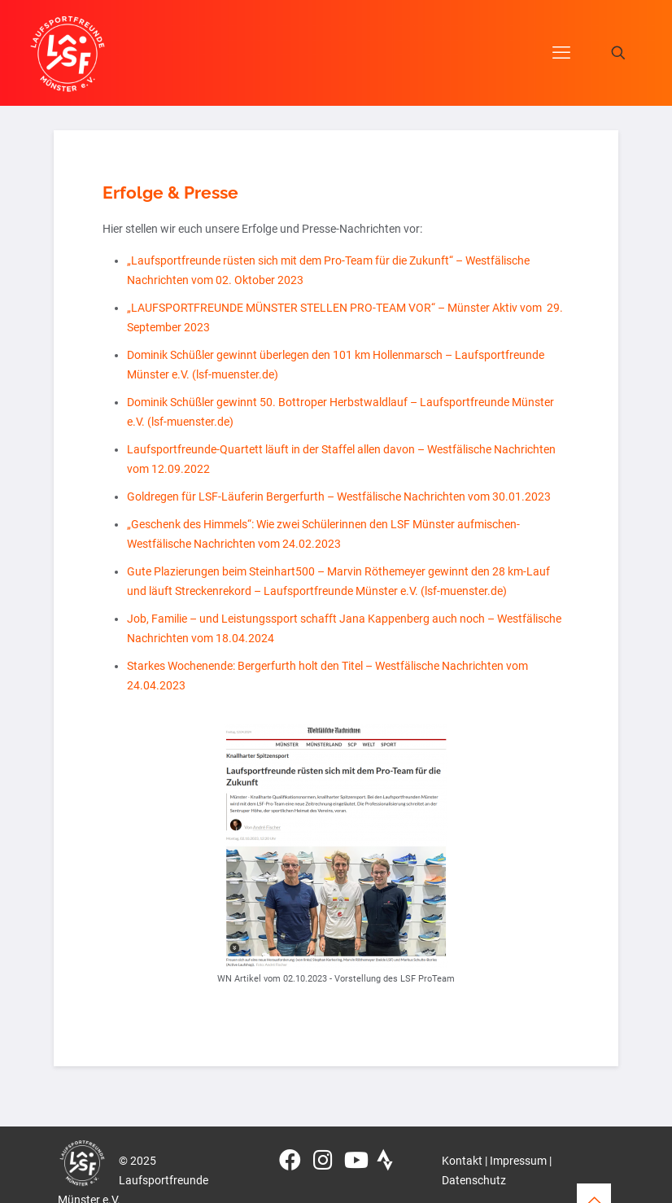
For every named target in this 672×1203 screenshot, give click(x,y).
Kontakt (462, 1160)
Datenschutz (474, 1180)
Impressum (518, 1160)
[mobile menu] (561, 53)
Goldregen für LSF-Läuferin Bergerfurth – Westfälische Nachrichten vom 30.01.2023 (339, 496)
